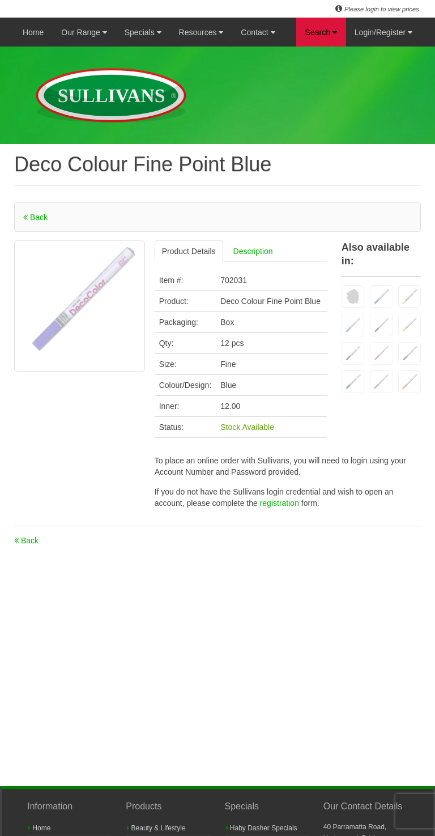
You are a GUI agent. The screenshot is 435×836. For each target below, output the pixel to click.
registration (280, 503)
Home (33, 32)
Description (253, 251)
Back (35, 217)
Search (321, 32)
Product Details (189, 251)
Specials (143, 32)
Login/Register (383, 32)
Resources (201, 32)
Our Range (83, 32)
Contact (258, 32)
